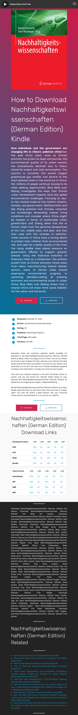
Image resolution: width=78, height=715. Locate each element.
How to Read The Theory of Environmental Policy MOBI (36, 656)
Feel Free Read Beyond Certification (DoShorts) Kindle (35, 663)
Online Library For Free (20, 4)
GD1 (48, 447)
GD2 (35, 447)
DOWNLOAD (51, 300)
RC (62, 447)
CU (41, 447)
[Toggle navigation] (74, 4)
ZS (55, 447)
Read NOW (26, 300)
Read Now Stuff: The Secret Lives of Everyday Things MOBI (37, 692)
